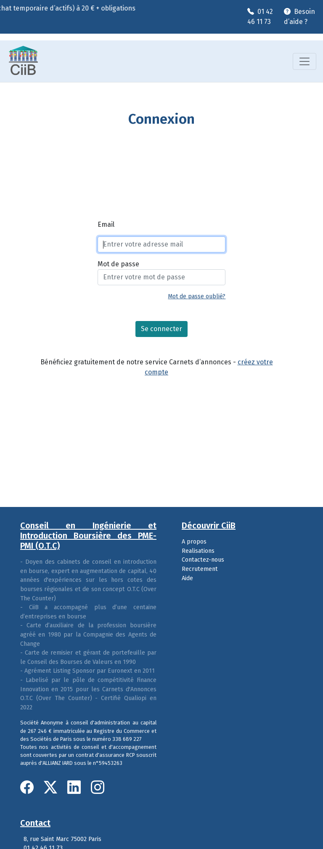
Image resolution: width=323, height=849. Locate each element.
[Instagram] (97, 788)
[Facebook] (28, 788)
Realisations (198, 551)
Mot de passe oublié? (196, 296)
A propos (194, 541)
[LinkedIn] (75, 788)
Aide (187, 578)
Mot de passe (118, 264)
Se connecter (161, 329)
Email (106, 224)
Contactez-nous (203, 559)
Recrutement (200, 569)
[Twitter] (52, 788)
